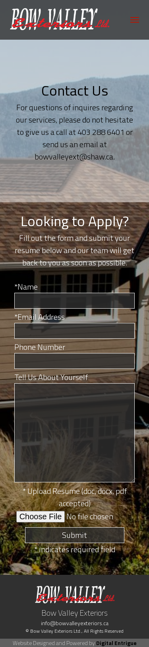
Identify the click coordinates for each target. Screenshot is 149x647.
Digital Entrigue (116, 643)
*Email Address (39, 317)
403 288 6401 (100, 132)
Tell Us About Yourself (51, 377)
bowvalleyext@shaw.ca (74, 156)
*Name (26, 286)
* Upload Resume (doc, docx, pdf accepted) (75, 497)
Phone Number (39, 347)
